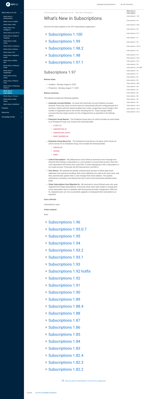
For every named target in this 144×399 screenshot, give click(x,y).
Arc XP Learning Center (51, 12)
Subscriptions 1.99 (132, 20)
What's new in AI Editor (10, 21)
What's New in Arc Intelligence (9, 29)
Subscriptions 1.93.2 (133, 58)
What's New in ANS (9, 24)
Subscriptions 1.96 (132, 42)
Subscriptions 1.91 (132, 74)
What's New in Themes (10, 96)
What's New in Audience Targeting (11, 37)
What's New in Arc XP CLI (11, 33)
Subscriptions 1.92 (132, 70)
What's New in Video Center (9, 100)
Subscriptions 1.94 (132, 55)
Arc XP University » (127, 4)
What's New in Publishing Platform (11, 87)
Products (12, 108)
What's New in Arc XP (12, 12)
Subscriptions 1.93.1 (133, 61)
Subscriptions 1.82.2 (133, 112)
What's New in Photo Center (10, 77)
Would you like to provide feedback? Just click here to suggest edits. (84, 381)
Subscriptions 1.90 (132, 77)
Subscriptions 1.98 (132, 29)
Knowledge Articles (12, 117)
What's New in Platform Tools (10, 82)
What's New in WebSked (11, 104)
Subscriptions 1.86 (132, 93)
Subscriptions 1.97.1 (133, 33)
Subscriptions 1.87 (132, 89)
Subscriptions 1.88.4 (133, 83)
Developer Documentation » (106, 4)
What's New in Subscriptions (7, 92)
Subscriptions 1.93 (132, 64)
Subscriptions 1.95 (132, 50)
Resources (12, 112)
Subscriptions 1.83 (132, 102)
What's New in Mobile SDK (10, 61)
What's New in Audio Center (9, 42)
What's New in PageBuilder (7, 72)
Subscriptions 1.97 (132, 37)
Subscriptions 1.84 (132, 99)
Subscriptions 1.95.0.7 (134, 46)
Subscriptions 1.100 (133, 16)
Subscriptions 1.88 (132, 86)
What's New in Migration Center (11, 56)
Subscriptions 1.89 (132, 80)
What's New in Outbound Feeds (11, 66)
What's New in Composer (11, 46)
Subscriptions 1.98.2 (133, 25)
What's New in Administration (8, 17)
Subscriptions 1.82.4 (133, 105)
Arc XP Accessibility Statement (46, 393)
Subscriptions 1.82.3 (133, 108)
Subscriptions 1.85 (132, 96)
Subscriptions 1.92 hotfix (134, 67)
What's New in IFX (9, 52)
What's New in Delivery (10, 49)
